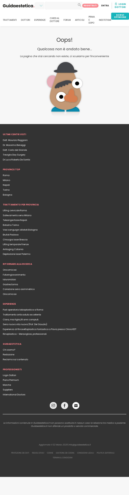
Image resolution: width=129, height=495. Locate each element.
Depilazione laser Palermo (16, 254)
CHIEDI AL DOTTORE (54, 20)
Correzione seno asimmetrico (19, 289)
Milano (6, 180)
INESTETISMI (105, 20)
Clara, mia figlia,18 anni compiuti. (21, 319)
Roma (6, 175)
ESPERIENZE (40, 20)
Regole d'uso (38, 453)
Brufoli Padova (11, 234)
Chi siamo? (9, 349)
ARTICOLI (79, 20)
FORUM (67, 20)
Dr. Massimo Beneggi (14, 145)
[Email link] (75, 405)
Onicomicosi (10, 269)
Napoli (6, 184)
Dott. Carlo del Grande (15, 149)
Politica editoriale (105, 453)
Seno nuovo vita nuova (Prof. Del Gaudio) (25, 324)
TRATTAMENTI (10, 20)
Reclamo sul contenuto (15, 359)
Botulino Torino (11, 225)
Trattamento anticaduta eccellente (22, 314)
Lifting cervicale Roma (15, 210)
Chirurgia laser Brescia (15, 239)
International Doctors (14, 394)
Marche (7, 384)
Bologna (7, 194)
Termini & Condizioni (63, 457)
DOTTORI (25, 20)
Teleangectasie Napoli (15, 220)
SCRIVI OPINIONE (120, 16)
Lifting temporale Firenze (16, 244)
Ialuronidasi (9, 279)
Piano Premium (11, 379)
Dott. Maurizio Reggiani (15, 140)
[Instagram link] (53, 406)
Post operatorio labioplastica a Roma (23, 309)
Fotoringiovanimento (14, 274)
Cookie (50, 453)
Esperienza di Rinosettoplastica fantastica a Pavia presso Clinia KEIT (39, 329)
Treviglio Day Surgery (14, 154)
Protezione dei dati (20, 453)
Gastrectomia (10, 284)
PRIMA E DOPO (92, 19)
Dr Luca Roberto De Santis (16, 159)
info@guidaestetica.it (79, 444)
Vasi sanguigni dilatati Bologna (20, 229)
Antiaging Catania (13, 249)
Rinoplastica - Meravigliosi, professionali (25, 333)
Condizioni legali (85, 453)
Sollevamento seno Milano (17, 215)
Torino (6, 189)
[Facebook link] (64, 406)
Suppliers (8, 389)
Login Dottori (9, 375)
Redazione (8, 354)
